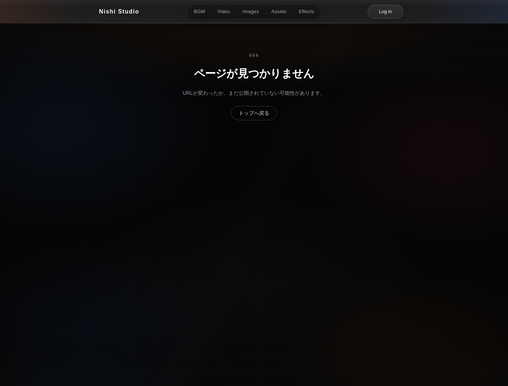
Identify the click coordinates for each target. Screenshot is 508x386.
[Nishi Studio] (119, 11)
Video (224, 11)
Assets (278, 11)
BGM (199, 11)
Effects (306, 11)
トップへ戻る (254, 113)
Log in (385, 11)
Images (251, 11)
